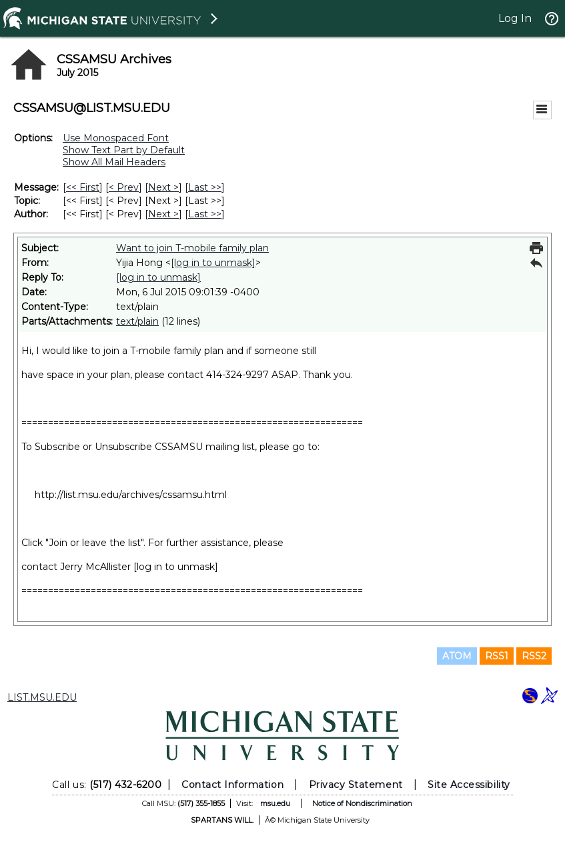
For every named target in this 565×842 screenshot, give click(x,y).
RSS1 (496, 656)
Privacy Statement (356, 785)
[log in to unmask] (213, 263)
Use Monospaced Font (116, 138)
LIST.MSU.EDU (42, 697)
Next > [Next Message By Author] (163, 214)
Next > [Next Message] (163, 187)
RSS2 (534, 656)
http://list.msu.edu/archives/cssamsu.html (131, 495)
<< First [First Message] (82, 187)
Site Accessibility (469, 785)
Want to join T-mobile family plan (192, 248)
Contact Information (232, 785)
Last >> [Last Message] (204, 187)
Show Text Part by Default (124, 150)
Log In (515, 18)
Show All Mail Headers (114, 162)
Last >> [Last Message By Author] (204, 214)
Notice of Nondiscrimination (362, 803)
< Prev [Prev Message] (124, 187)
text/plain (137, 321)
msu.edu (275, 803)
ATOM (457, 656)
